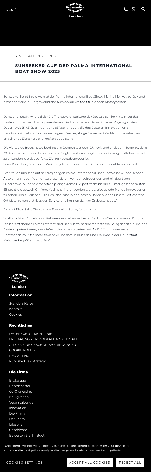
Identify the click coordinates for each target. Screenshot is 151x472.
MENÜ (10, 10)
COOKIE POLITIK (22, 350)
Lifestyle (15, 424)
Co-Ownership (20, 391)
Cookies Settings (24, 462)
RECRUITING (19, 356)
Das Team (17, 419)
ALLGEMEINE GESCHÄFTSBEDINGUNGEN (42, 345)
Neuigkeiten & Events (35, 56)
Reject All (130, 462)
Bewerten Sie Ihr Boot (27, 435)
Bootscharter (19, 386)
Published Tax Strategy (27, 361)
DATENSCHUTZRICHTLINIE (30, 334)
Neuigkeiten (19, 397)
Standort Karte (21, 303)
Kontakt (15, 309)
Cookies (15, 314)
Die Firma (17, 413)
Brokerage (17, 380)
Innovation (17, 408)
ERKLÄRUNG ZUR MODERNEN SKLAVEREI (43, 339)
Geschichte (18, 430)
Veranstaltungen (22, 402)
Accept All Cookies (89, 462)
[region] (75, 455)
